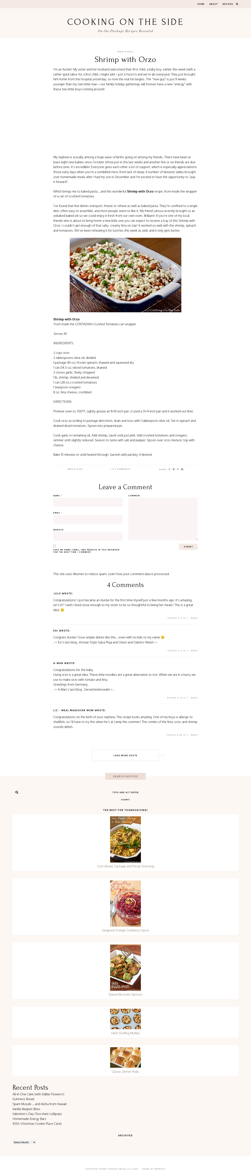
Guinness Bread (23, 1099)
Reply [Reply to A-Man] (194, 698)
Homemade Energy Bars (29, 1119)
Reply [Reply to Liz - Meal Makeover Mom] (194, 735)
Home (201, 4)
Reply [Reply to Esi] (194, 651)
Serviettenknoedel (97, 689)
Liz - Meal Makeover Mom (73, 710)
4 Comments (121, 469)
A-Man (58, 663)
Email (57, 513)
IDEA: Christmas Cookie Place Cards (37, 1124)
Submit (125, 800)
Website (58, 530)
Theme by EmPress (154, 1169)
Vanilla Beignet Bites (26, 1109)
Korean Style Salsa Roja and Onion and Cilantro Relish (116, 642)
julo (57, 593)
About (213, 4)
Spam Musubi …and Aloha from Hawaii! (40, 1104)
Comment (134, 496)
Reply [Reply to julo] (194, 618)
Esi (55, 630)
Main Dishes (125, 52)
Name (57, 496)
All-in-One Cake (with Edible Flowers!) (38, 1094)
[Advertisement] (125, 123)
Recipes (228, 4)
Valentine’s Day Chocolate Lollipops (37, 1114)
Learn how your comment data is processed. (139, 574)
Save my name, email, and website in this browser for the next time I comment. (86, 551)
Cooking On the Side (125, 22)
